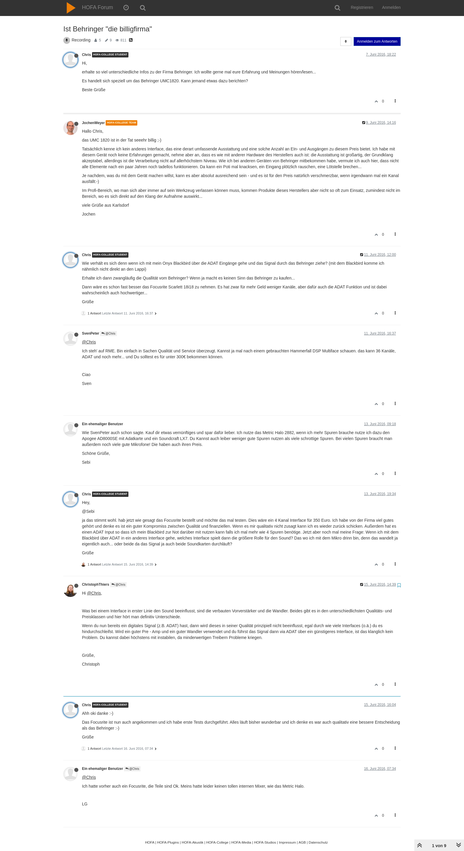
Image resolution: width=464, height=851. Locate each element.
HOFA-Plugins (168, 842)
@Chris (108, 333)
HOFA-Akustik (192, 842)
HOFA (149, 842)
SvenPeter (90, 333)
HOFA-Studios (265, 842)
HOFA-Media (241, 842)
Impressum (287, 842)
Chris (86, 55)
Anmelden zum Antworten (377, 41)
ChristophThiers (95, 584)
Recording (81, 40)
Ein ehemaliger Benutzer (102, 424)
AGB (302, 842)
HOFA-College (217, 842)
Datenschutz (318, 842)
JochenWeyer (93, 123)
